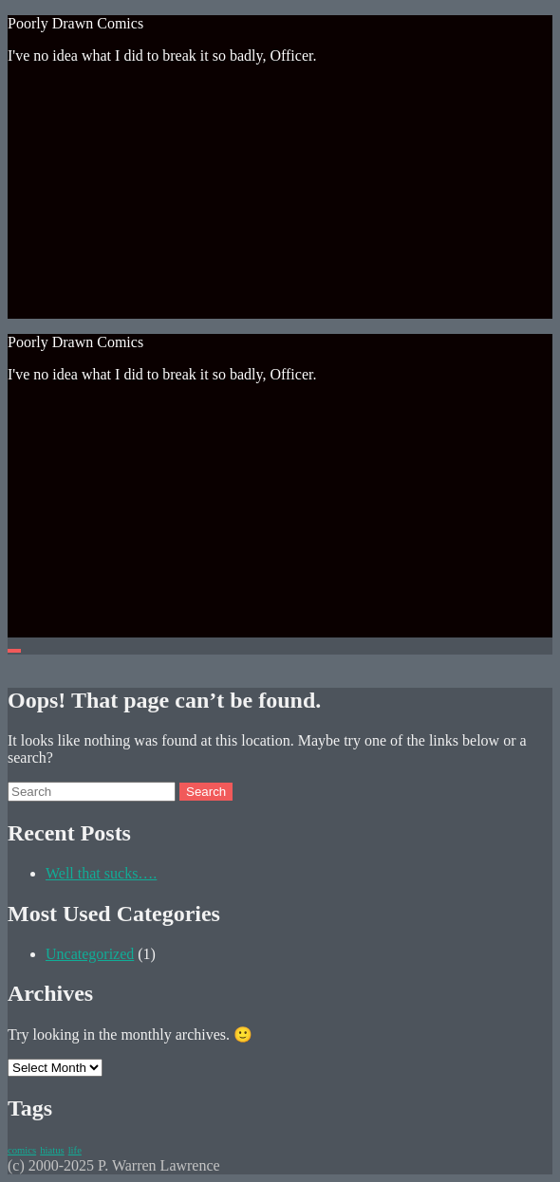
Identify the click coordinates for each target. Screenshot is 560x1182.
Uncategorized (90, 954)
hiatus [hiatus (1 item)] (52, 1150)
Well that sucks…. (101, 873)
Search (206, 792)
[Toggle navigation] (14, 651)
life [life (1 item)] (75, 1150)
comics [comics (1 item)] (22, 1150)
